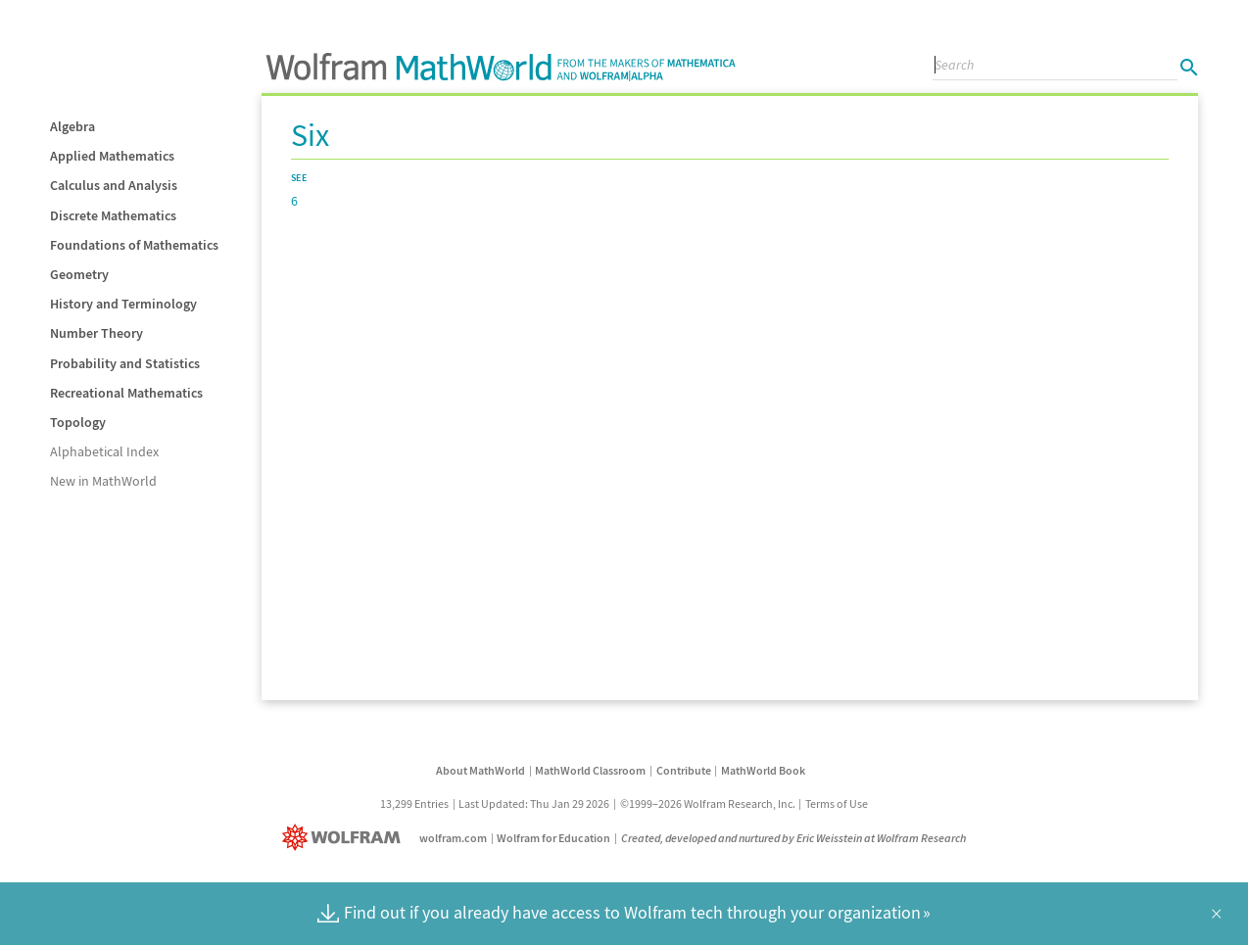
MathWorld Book (763, 770)
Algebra (72, 126)
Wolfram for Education (553, 837)
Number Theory (96, 333)
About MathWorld (480, 770)
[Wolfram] (345, 837)
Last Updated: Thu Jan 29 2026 (533, 803)
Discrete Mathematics (113, 215)
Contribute (683, 770)
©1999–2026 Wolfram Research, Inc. (707, 803)
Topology (78, 422)
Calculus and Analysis (113, 185)
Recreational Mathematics (126, 393)
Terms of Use (836, 803)
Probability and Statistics (125, 363)
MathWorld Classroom (590, 770)
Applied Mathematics (112, 156)
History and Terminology (123, 303)
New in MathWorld (103, 481)
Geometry (79, 274)
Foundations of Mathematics (134, 245)
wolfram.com (453, 837)
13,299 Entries (414, 803)
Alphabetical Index (104, 451)
